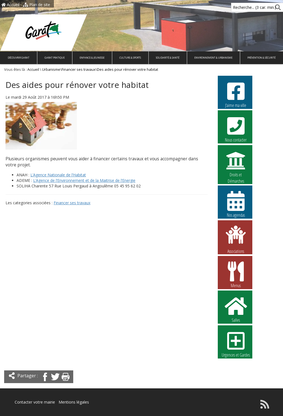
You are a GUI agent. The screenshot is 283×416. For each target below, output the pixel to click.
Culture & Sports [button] (130, 57)
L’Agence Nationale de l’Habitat (58, 174)
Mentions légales (74, 402)
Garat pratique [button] (54, 57)
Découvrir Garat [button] (18, 57)
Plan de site (36, 4)
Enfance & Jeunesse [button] (92, 57)
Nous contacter (235, 129)
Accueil (10, 4)
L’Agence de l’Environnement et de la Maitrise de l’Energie (84, 180)
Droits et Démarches (235, 164)
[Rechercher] (276, 7)
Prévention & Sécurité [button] (261, 57)
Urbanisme (51, 69)
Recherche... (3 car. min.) (245, 7)
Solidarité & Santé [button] (167, 57)
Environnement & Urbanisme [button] (213, 57)
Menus (235, 274)
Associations (235, 239)
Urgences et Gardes (235, 344)
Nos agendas (235, 204)
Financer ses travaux (79, 69)
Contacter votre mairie (35, 402)
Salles (235, 309)
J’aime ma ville (235, 94)
